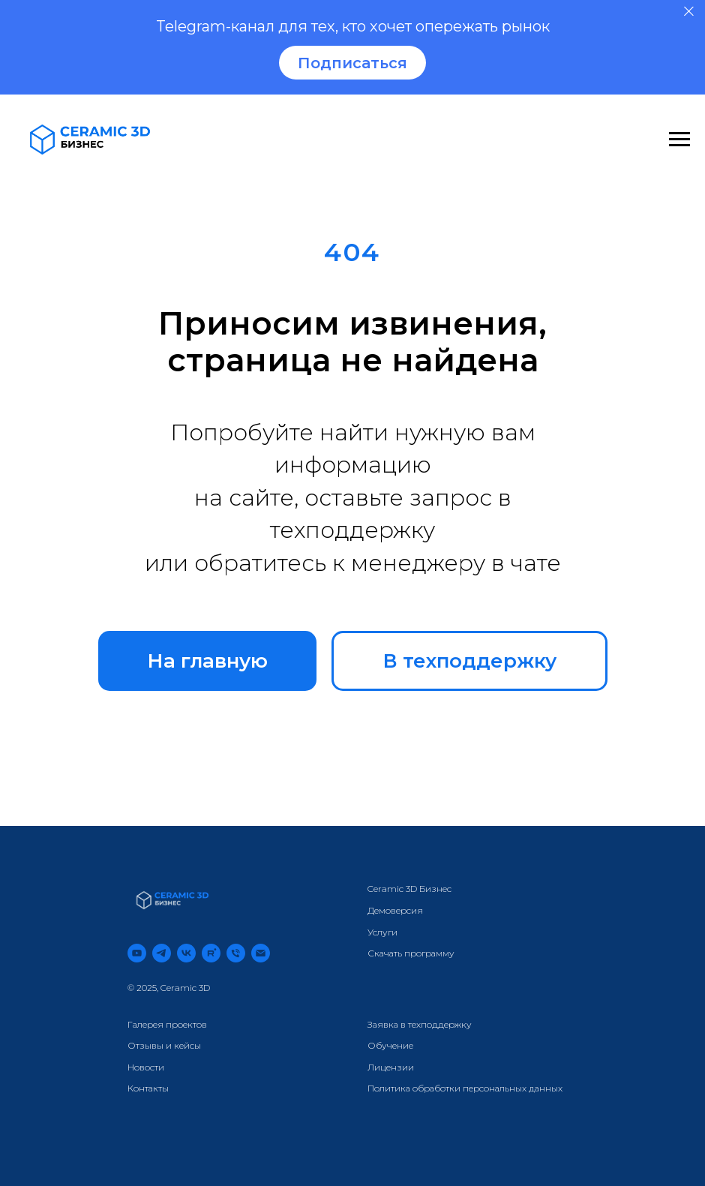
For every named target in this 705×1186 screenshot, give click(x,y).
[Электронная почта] (260, 953)
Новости (146, 1067)
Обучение (390, 1045)
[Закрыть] (689, 11)
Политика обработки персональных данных (465, 1088)
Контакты (148, 1088)
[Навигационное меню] (679, 139)
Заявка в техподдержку (420, 1024)
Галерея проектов (167, 1024)
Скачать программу (411, 953)
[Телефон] (235, 953)
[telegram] (161, 953)
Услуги (383, 932)
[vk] (186, 953)
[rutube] (211, 953)
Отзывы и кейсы (164, 1045)
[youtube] (137, 953)
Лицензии (391, 1067)
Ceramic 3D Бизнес (410, 888)
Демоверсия (395, 910)
